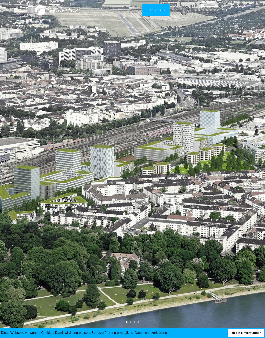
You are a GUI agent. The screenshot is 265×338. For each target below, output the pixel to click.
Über (177, 10)
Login (213, 10)
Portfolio (131, 10)
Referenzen (156, 10)
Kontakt (195, 10)
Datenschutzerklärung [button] (151, 332)
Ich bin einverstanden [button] (246, 332)
